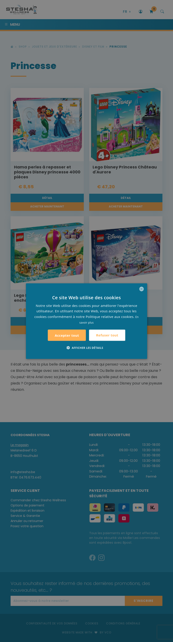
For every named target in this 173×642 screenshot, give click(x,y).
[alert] (86, 321)
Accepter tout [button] (67, 335)
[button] (86, 347)
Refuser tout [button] (107, 335)
